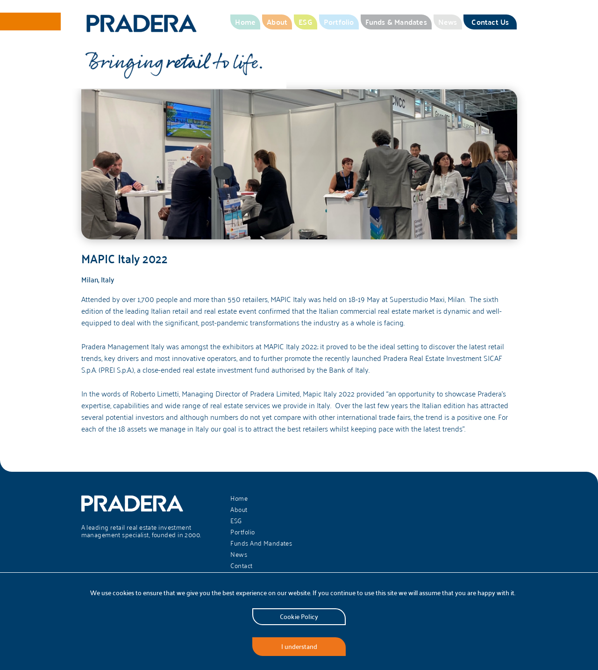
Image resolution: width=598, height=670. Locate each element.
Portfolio (339, 22)
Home (245, 22)
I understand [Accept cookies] (299, 646)
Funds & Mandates (396, 22)
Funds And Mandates (261, 543)
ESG (306, 22)
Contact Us (490, 22)
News (447, 22)
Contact (241, 565)
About (277, 22)
